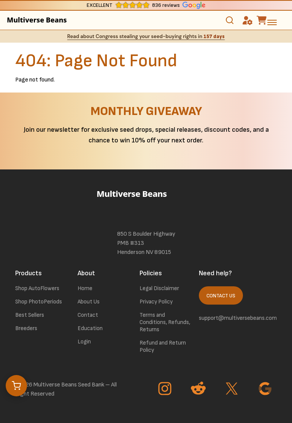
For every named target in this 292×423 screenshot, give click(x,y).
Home (85, 288)
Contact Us (220, 296)
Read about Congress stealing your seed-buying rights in (146, 36)
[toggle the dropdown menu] (272, 22)
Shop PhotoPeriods (38, 301)
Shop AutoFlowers (37, 288)
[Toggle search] (229, 20)
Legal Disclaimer (159, 288)
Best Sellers (29, 315)
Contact (88, 315)
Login (84, 341)
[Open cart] (16, 385)
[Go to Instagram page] (165, 389)
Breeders (26, 328)
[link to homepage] (146, 204)
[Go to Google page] (266, 389)
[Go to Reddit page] (199, 389)
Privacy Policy (156, 301)
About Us (89, 301)
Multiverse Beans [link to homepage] (37, 19)
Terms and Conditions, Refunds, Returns (165, 322)
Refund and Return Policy (163, 346)
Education (90, 328)
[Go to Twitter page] (232, 389)
